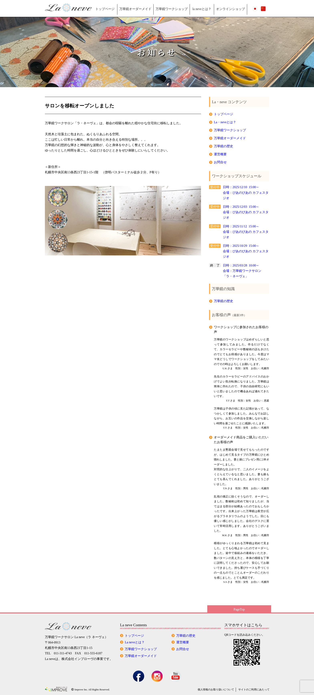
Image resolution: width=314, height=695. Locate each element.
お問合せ (220, 162)
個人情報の (216, 689)
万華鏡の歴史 (223, 146)
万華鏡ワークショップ (172, 9)
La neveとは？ (135, 642)
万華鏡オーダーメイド (135, 9)
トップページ (105, 9)
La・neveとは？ (225, 122)
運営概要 (220, 154)
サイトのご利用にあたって (254, 689)
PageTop (239, 609)
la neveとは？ (201, 9)
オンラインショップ (230, 9)
